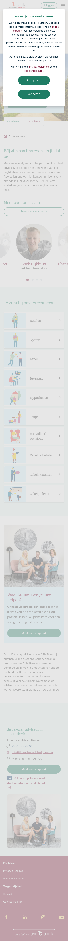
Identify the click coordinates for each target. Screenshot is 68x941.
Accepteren (34, 80)
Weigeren (34, 94)
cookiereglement (33, 70)
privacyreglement (39, 66)
